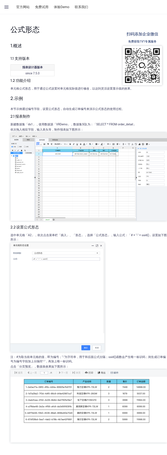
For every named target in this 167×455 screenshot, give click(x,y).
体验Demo (61, 7)
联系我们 (81, 7)
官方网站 (23, 7)
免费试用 (41, 7)
